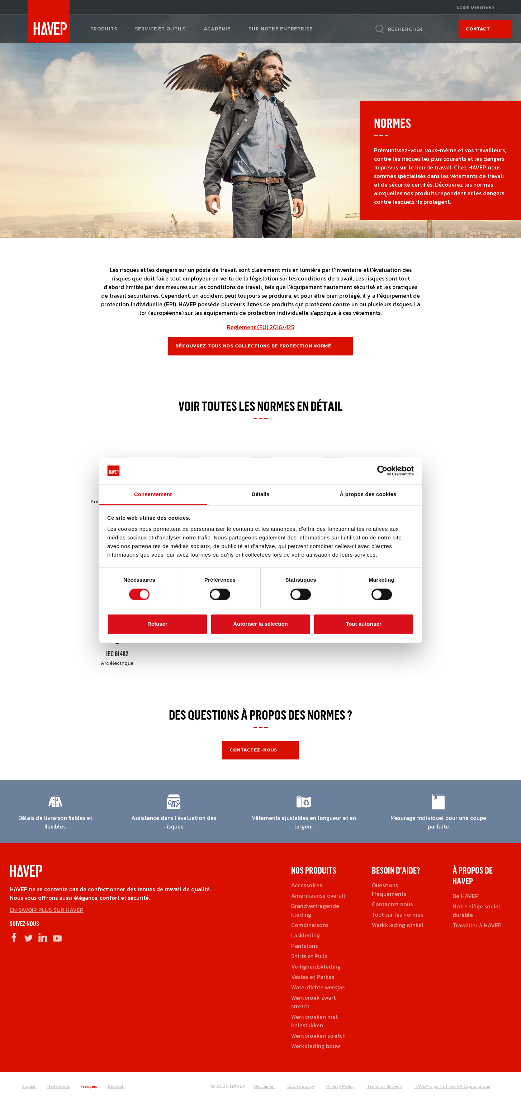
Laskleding (305, 935)
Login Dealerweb (475, 7)
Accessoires (306, 885)
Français (89, 1086)
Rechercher (405, 29)
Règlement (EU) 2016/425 (260, 327)
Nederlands (58, 1086)
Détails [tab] (261, 494)
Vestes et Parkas (312, 976)
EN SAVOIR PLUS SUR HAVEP (47, 910)
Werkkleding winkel (397, 925)
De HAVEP (466, 896)
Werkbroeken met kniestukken (314, 1020)
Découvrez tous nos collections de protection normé (253, 345)
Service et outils (160, 29)
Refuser (157, 624)
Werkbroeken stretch (318, 1035)
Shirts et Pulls (309, 956)
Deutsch (116, 1086)
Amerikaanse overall (318, 895)
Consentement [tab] (153, 494)
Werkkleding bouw (315, 1046)
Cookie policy (300, 1086)
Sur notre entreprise (280, 29)
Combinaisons (309, 925)
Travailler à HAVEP (477, 925)
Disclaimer (264, 1086)
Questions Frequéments (389, 889)
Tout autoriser (364, 624)
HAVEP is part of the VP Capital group (453, 1086)
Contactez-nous (253, 749)
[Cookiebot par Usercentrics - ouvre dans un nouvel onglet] (382, 470)
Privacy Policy (340, 1086)
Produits (103, 29)
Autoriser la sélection (260, 624)
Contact (478, 28)
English (29, 1086)
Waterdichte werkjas (318, 987)
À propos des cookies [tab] (368, 494)
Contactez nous (392, 904)
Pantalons (304, 945)
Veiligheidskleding (316, 966)
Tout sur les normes (397, 914)
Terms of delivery (384, 1086)
